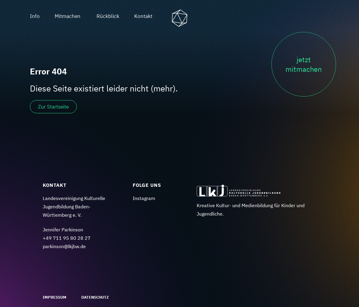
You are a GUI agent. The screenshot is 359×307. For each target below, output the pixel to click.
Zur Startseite (53, 106)
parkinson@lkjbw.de (64, 246)
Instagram (144, 198)
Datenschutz (95, 297)
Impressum (54, 297)
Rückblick (108, 16)
